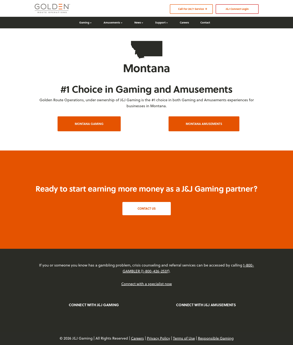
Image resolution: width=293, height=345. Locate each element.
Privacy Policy (158, 338)
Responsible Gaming (216, 338)
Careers (137, 338)
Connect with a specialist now (146, 283)
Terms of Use (184, 338)
